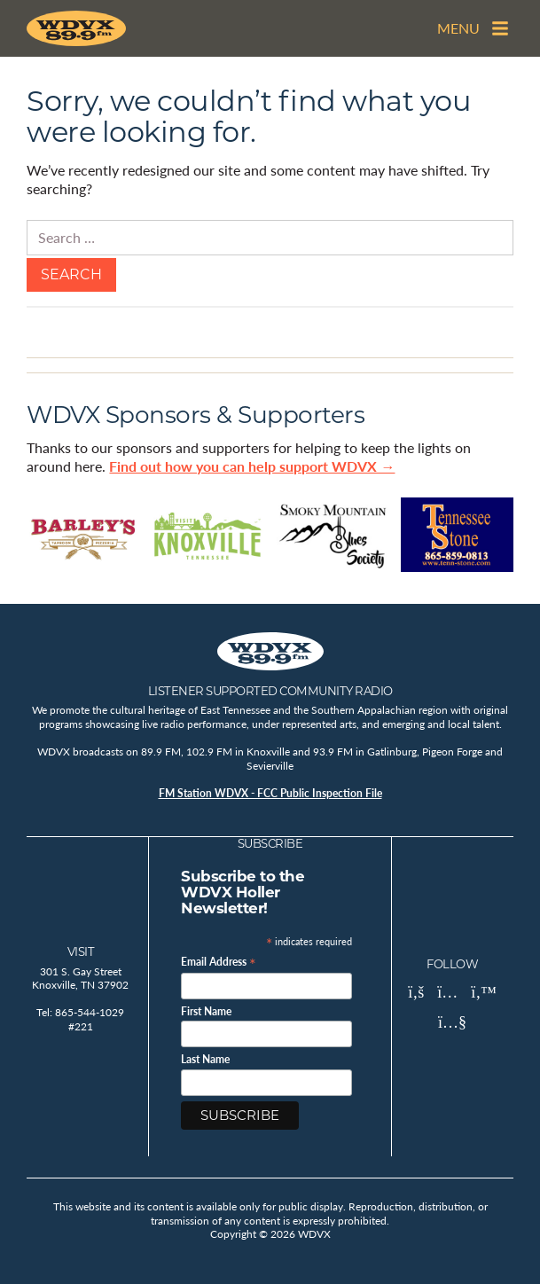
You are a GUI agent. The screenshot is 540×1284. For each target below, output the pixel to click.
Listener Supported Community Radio (270, 691)
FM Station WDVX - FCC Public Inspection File (270, 793)
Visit (81, 951)
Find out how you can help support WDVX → (252, 466)
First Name (206, 1012)
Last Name (205, 1060)
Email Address (218, 960)
